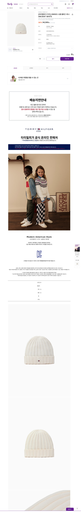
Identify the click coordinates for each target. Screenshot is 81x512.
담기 (53, 58)
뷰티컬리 (21, 4)
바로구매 (67, 58)
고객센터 (72, 1)
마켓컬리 (16, 4)
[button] (39, 79)
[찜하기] (32, 49)
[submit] (52, 4)
